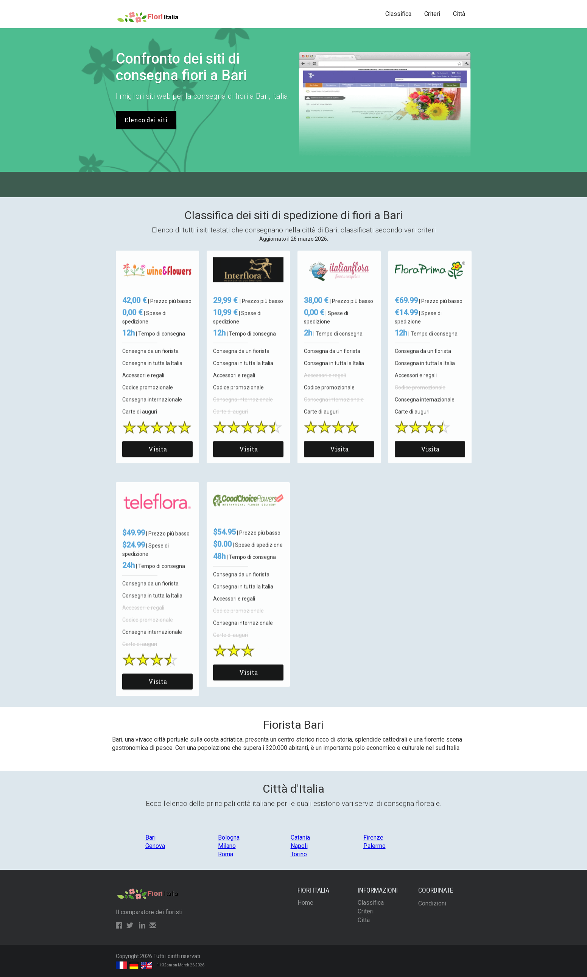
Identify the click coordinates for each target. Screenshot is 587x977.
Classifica (398, 13)
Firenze (373, 837)
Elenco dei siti (146, 120)
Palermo (374, 845)
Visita (157, 456)
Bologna (229, 837)
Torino (299, 854)
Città (459, 13)
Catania (300, 837)
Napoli (299, 845)
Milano (227, 845)
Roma (225, 854)
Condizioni (432, 903)
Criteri (432, 13)
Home (305, 902)
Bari (150, 837)
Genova (155, 845)
